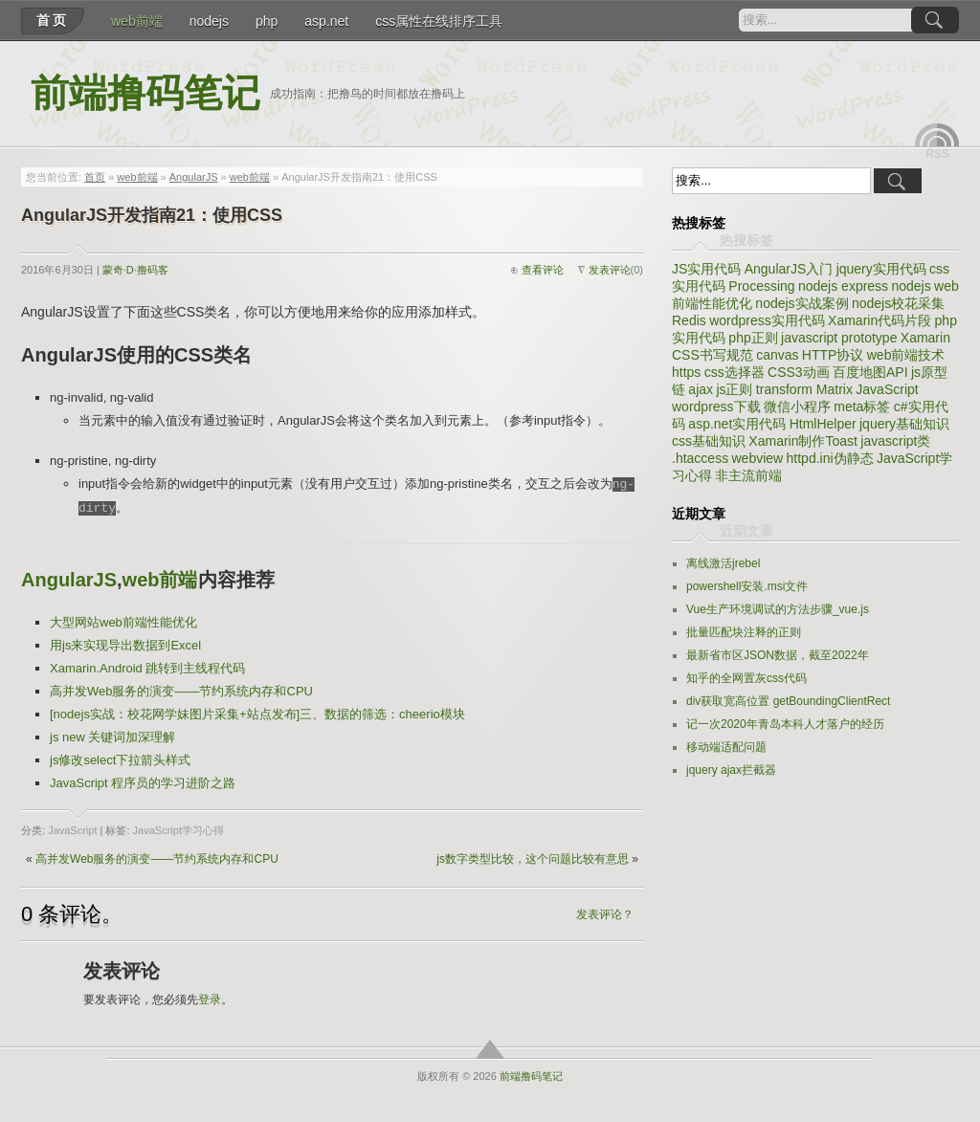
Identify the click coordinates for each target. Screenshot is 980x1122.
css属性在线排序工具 (438, 21)
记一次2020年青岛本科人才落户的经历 (785, 724)
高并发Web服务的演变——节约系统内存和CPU (181, 691)
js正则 (734, 389)
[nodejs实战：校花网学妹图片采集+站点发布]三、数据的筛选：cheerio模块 (257, 714)
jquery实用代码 (881, 268)
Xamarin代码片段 (879, 320)
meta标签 (862, 406)
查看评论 (543, 269)
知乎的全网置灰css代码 (746, 678)
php (267, 21)
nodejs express (843, 286)
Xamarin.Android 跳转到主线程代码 (147, 668)
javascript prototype (839, 337)
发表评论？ (605, 914)
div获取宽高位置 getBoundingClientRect (788, 701)
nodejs (209, 21)
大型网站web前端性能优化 (123, 622)
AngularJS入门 (789, 268)
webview (757, 458)
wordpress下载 (716, 406)
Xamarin (925, 337)
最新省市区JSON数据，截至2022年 (777, 655)
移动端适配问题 (726, 747)
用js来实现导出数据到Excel (125, 645)
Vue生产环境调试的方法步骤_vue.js (777, 609)
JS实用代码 (706, 268)
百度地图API (870, 372)
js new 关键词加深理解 (112, 737)
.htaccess (700, 458)
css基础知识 (709, 441)
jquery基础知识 (904, 423)
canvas (777, 355)
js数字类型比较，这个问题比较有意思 (532, 859)
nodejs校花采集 (898, 303)
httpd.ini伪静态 (830, 458)
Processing (761, 286)
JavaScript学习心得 (178, 830)
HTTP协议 (833, 355)
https (686, 372)
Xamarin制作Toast (803, 441)
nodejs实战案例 (801, 303)
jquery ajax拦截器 (731, 770)
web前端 (137, 21)
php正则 (752, 337)
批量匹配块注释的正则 (743, 632)
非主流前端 (748, 475)
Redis (689, 320)
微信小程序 (797, 406)
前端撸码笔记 (145, 93)
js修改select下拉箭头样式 (120, 760)
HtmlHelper (823, 423)
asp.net (326, 21)
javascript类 (895, 441)
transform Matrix (804, 389)
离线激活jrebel (723, 563)
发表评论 (610, 269)
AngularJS (193, 177)
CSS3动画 (799, 372)
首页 (52, 20)
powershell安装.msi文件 (747, 586)
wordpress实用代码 (767, 320)
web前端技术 (906, 355)
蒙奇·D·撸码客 (135, 269)
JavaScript (72, 830)
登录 (209, 999)
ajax (700, 389)
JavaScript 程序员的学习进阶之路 (142, 783)
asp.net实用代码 (737, 423)
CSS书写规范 (712, 355)
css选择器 (734, 372)
